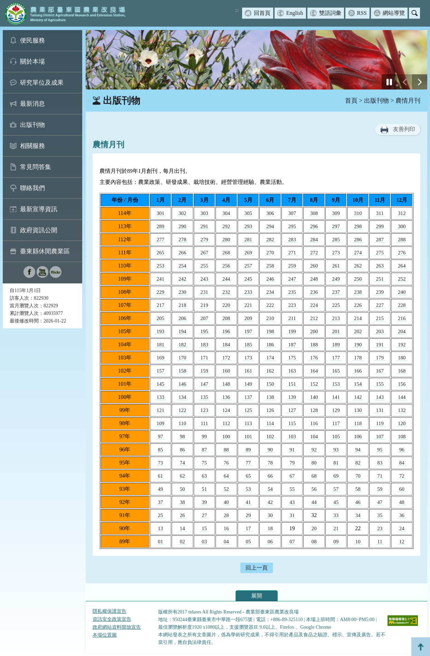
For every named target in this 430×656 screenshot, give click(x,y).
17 (248, 528)
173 (248, 357)
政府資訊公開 (38, 230)
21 (335, 528)
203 (380, 331)
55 (292, 489)
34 (358, 515)
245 (248, 279)
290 (183, 226)
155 (380, 384)
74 (182, 463)
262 (358, 266)
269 (248, 252)
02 (182, 541)
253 (160, 266)
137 (248, 397)
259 (292, 266)
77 (248, 463)
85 (160, 449)
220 (226, 305)
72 (401, 476)
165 (336, 371)
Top (420, 646)
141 (336, 397)
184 (226, 344)
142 (358, 397)
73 (160, 463)
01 (160, 541)
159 (204, 371)
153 (336, 384)
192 (402, 344)
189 (336, 344)
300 (402, 226)
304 (226, 213)
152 (314, 384)
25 (160, 515)
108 (402, 436)
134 (183, 397)
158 (183, 371)
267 (204, 252)
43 (292, 502)
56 (314, 489)
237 (336, 292)
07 (292, 541)
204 (402, 331)
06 (270, 541)
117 (336, 423)
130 (358, 410)
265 (160, 252)
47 (379, 502)
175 (292, 357)
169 (160, 357)
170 (183, 357)
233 (248, 292)
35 (379, 515)
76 (226, 463)
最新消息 (32, 103)
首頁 (351, 100)
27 (204, 515)
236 (314, 292)
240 (402, 292)
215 (380, 318)
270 (270, 252)
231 (204, 292)
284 (314, 239)
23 (379, 528)
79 (292, 463)
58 (358, 489)
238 (358, 292)
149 (248, 384)
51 (204, 489)
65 (248, 476)
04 (226, 541)
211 (292, 318)
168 (402, 371)
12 (401, 541)
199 (292, 331)
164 (314, 371)
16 (226, 528)
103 (292, 436)
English (294, 13)
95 (379, 449)
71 (379, 476)
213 (336, 318)
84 (401, 463)
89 (248, 449)
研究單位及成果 (42, 82)
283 (292, 239)
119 (380, 423)
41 (248, 502)
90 (270, 449)
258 (270, 266)
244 (226, 279)
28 (226, 515)
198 (270, 331)
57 (335, 489)
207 (204, 318)
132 (402, 410)
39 (204, 502)
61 (160, 476)
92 (314, 449)
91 (292, 449)
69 (335, 476)
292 (226, 226)
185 (248, 344)
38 (182, 502)
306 (270, 213)
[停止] (389, 82)
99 (204, 436)
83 (379, 463)
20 (314, 528)
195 (204, 331)
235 (292, 292)
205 (160, 318)
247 (292, 279)
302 (183, 213)
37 (160, 502)
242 (183, 279)
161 (248, 371)
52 (226, 489)
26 (182, 515)
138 (270, 397)
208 (226, 318)
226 (358, 305)
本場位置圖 (105, 635)
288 (402, 239)
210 (270, 318)
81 (335, 463)
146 (183, 384)
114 (270, 423)
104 (314, 436)
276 (402, 252)
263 (380, 266)
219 (204, 305)
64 (226, 476)
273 (336, 252)
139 (292, 397)
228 (402, 305)
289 (160, 226)
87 (204, 449)
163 (292, 371)
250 (358, 279)
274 (358, 252)
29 (248, 515)
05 (248, 541)
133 (160, 397)
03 (204, 541)
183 (204, 344)
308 (314, 213)
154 (358, 384)
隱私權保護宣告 (109, 611)
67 (292, 476)
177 (336, 357)
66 (270, 476)
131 (380, 410)
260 (314, 266)
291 (204, 226)
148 (226, 384)
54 (270, 489)
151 (292, 384)
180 (402, 357)
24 (401, 528)
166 (358, 371)
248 (314, 279)
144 (402, 397)
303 (204, 213)
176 (314, 357)
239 (380, 292)
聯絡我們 (32, 188)
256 (226, 266)
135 (204, 397)
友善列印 (404, 129)
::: (237, 10)
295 (292, 226)
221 (248, 305)
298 (358, 226)
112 (226, 423)
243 (204, 279)
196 (226, 331)
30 (270, 515)
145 (160, 384)
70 (358, 476)
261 (336, 266)
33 (335, 515)
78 (270, 463)
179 (380, 357)
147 (204, 384)
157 (160, 371)
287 (380, 239)
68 (314, 476)
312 (402, 213)
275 (380, 252)
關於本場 (32, 61)
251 (380, 279)
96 (401, 449)
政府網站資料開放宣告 (117, 627)
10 (358, 541)
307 (292, 213)
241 (160, 279)
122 (183, 410)
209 (248, 318)
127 (292, 410)
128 (314, 410)
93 (335, 449)
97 (160, 436)
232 (226, 292)
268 (226, 252)
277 (160, 239)
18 (270, 528)
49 (160, 489)
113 (248, 423)
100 (226, 436)
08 (314, 541)
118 (358, 423)
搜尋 (414, 13)
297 (336, 226)
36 (401, 515)
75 (204, 463)
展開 (256, 596)
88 (226, 449)
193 (160, 331)
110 (182, 423)
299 (380, 226)
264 (402, 266)
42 (270, 502)
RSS (362, 13)
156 (402, 384)
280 (226, 239)
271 (292, 252)
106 (358, 436)
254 (183, 266)
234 (270, 292)
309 (336, 213)
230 (183, 292)
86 (182, 449)
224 (314, 305)
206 (183, 318)
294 (270, 226)
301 (160, 213)
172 (226, 357)
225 (336, 305)
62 (182, 476)
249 (336, 279)
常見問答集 (35, 166)
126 (270, 410)
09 (335, 541)
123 (204, 410)
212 (314, 318)
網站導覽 (394, 13)
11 (380, 541)
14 (182, 528)
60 (401, 489)
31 (292, 515)
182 (183, 344)
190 (358, 344)
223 (292, 305)
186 (270, 344)
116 (314, 423)
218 (183, 305)
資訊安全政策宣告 (112, 619)
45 (335, 502)
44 (314, 502)
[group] (256, 60)
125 (248, 410)
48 (401, 502)
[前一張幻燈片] (404, 82)
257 (248, 266)
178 (358, 357)
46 (358, 502)
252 (402, 279)
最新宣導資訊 (38, 209)
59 (379, 489)
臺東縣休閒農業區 (45, 251)
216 (402, 318)
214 (358, 318)
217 (160, 305)
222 (270, 305)
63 (204, 476)
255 (204, 266)
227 (380, 305)
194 (183, 331)
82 (358, 463)
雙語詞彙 (330, 13)
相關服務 (32, 145)
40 (226, 502)
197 (248, 331)
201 (336, 331)
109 (160, 423)
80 (314, 463)
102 (270, 436)
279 (204, 239)
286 (358, 239)
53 (248, 489)
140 (314, 397)
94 (358, 449)
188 (314, 344)
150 (270, 384)
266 (183, 252)
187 (292, 344)
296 (314, 226)
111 (204, 423)
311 (380, 213)
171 (204, 357)
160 (226, 371)
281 (248, 239)
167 (380, 371)
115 (292, 423)
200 (314, 331)
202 (358, 331)
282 (270, 239)
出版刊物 (32, 124)
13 (160, 528)
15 (204, 528)
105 (336, 436)
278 (183, 239)
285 (336, 239)
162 (270, 371)
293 (248, 226)
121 (160, 410)
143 (380, 397)
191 (380, 344)
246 (270, 279)
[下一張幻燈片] (419, 82)
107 (380, 436)
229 (160, 292)
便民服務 (32, 40)
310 (358, 213)
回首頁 (262, 13)
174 (270, 357)
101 (248, 436)
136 (226, 397)
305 (248, 213)
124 (226, 410)
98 (182, 436)
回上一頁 (257, 568)
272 (314, 252)
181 (160, 344)
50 (182, 489)
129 (336, 410)
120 (402, 423)
